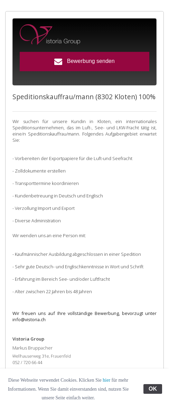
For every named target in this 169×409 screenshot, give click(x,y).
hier (106, 380)
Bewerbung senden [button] (84, 61)
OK (153, 389)
